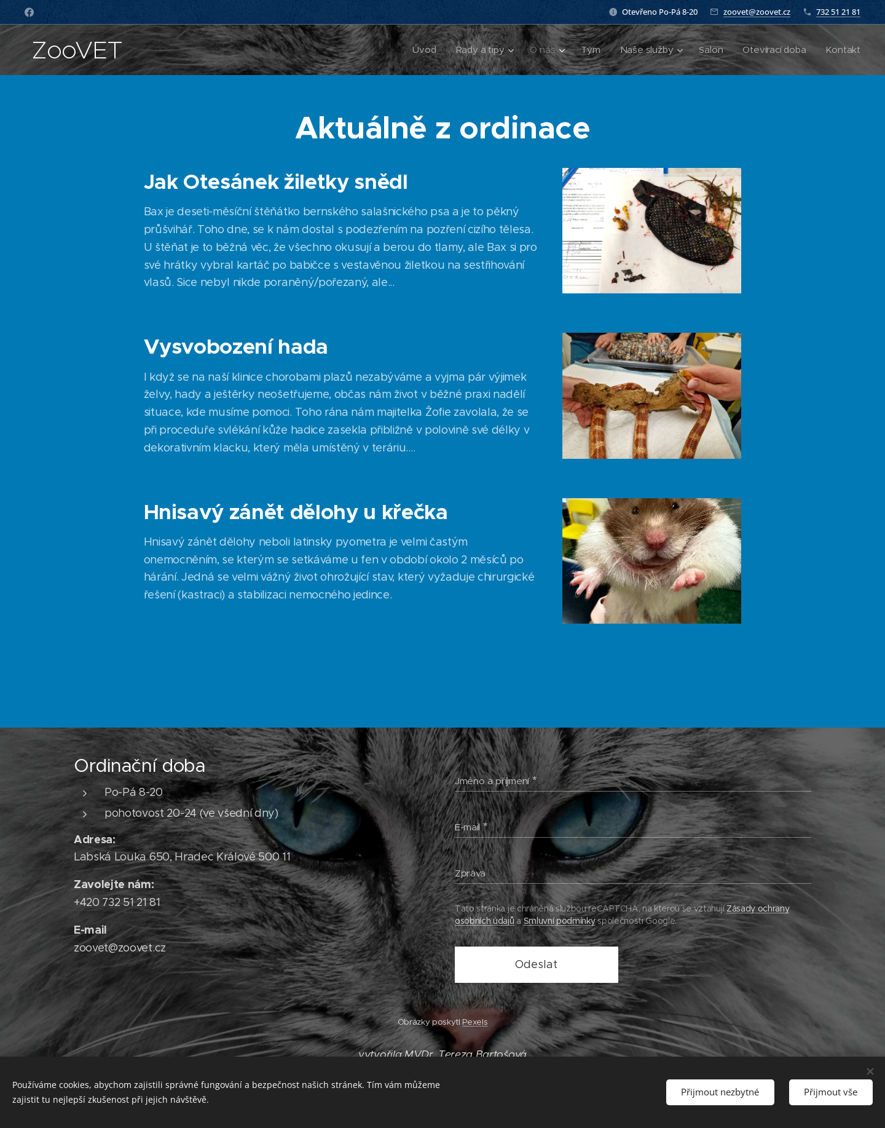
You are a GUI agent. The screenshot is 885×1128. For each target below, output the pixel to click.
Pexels (474, 1022)
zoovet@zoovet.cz (756, 11)
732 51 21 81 (838, 11)
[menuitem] (420, 49)
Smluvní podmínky (560, 920)
